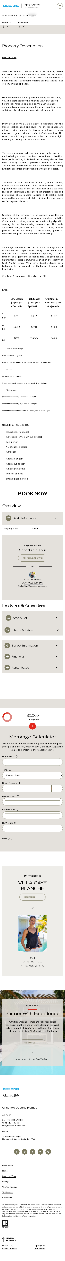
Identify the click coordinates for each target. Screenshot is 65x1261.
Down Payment (10, 783)
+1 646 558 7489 (38, 1059)
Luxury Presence (9, 1248)
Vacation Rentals (9, 1187)
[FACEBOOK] (17, 1152)
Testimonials (7, 1192)
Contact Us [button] (7, 1197)
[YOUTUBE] (40, 1152)
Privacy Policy (39, 1248)
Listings (5, 1181)
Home (5, 1171)
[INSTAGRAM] (24, 1152)
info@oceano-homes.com (13, 1125)
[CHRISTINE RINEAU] (32, 933)
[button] (32, 1042)
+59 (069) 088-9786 (32, 583)
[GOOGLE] (48, 1152)
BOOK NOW (32, 493)
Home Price (8, 756)
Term (5, 769)
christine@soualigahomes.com (32, 586)
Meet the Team (9, 1176)
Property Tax (8, 796)
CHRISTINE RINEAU (32, 961)
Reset (6, 839)
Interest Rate (8, 809)
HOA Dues (7, 822)
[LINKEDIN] (32, 1152)
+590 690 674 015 (14, 1120)
